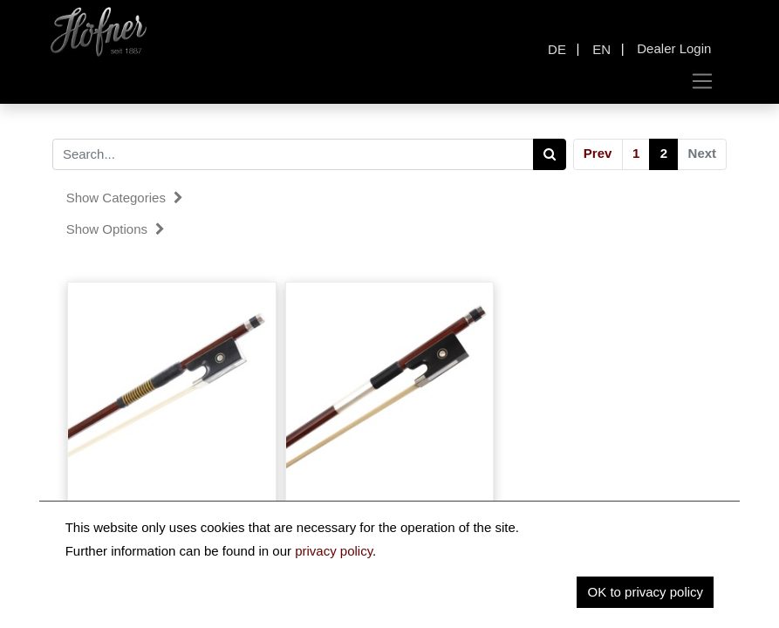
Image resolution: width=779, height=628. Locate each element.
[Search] (550, 154)
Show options (116, 229)
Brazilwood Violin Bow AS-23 (389, 507)
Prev (598, 153)
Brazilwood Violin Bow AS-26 (171, 507)
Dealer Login (674, 48)
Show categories (124, 197)
